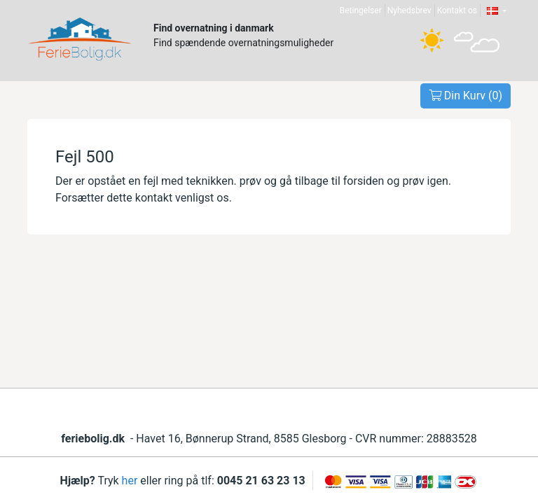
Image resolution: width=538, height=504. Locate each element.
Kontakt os (457, 10)
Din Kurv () (465, 95)
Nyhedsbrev (409, 10)
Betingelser (361, 10)
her (130, 480)
